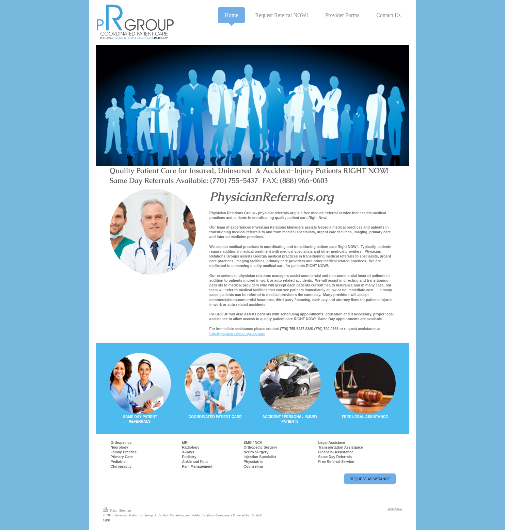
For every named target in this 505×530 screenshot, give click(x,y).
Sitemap (125, 510)
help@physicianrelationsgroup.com (237, 333)
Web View (395, 509)
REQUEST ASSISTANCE (370, 479)
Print (110, 510)
